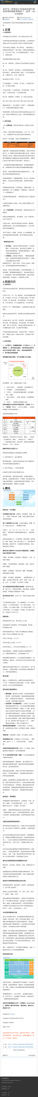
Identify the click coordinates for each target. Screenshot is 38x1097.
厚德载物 (6, 19)
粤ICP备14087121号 (7, 1082)
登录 (17, 1050)
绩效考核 (30, 19)
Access (12, 1014)
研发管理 (24, 19)
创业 (20, 19)
